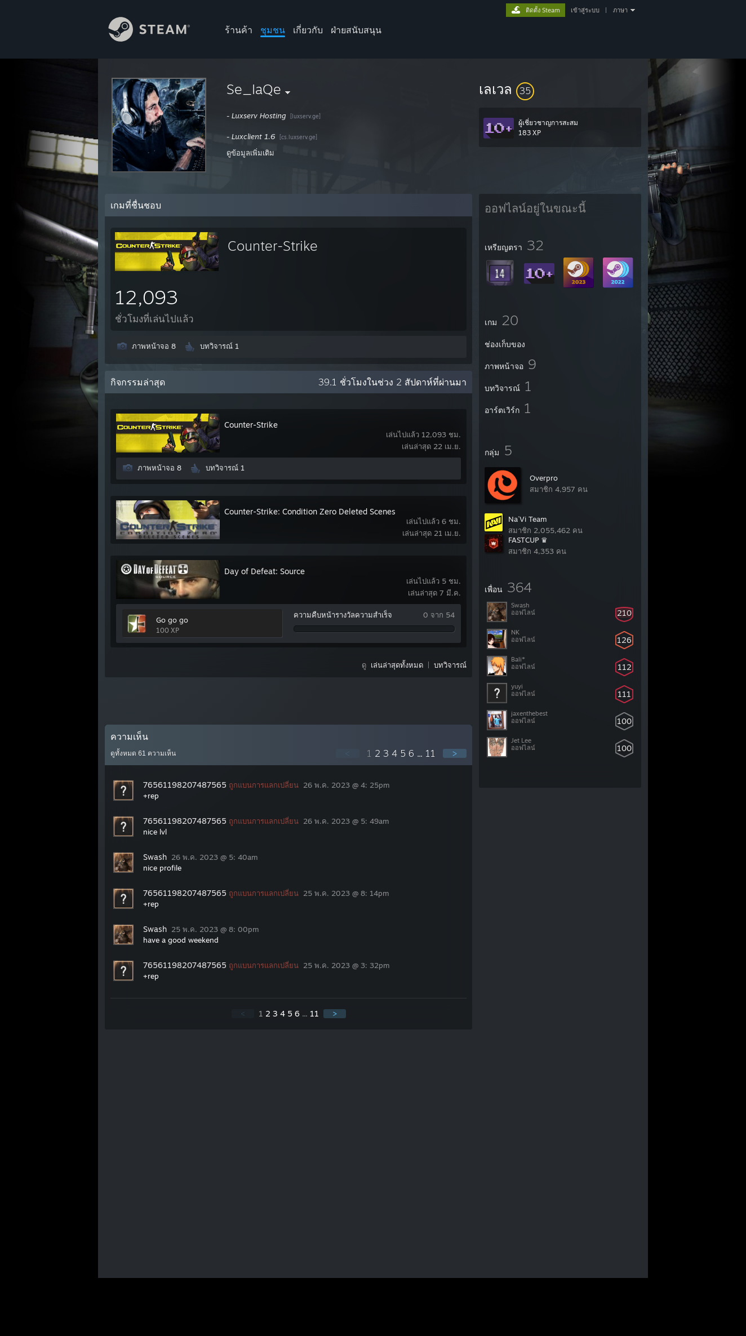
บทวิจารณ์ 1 (219, 345)
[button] (560, 89)
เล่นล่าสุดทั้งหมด (397, 664)
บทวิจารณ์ (450, 664)
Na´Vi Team (527, 518)
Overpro (544, 477)
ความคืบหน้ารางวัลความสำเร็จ (343, 614)
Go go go (172, 619)
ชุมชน (272, 29)
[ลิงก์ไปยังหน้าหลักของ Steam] (157, 38)
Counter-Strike (273, 245)
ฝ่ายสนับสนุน (356, 29)
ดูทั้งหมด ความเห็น (143, 753)
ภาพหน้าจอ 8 (154, 345)
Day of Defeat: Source (264, 571)
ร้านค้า (238, 29)
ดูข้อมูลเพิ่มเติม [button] (250, 152)
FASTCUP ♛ (528, 539)
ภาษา (620, 10)
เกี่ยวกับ (308, 29)
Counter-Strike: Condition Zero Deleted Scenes (310, 511)
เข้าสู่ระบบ (585, 10)
